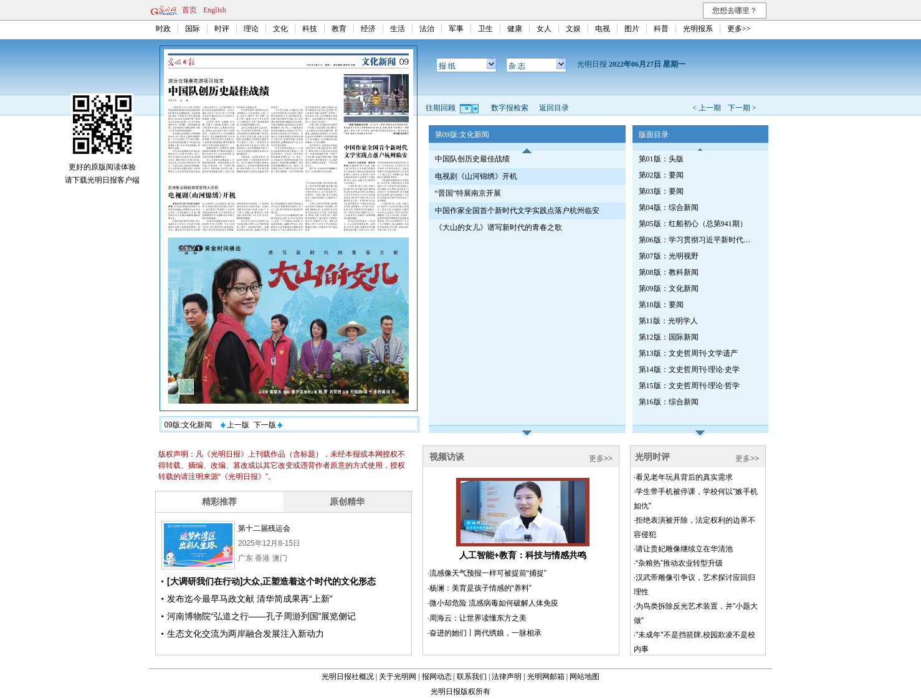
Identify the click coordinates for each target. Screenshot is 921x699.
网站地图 (584, 676)
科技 (309, 28)
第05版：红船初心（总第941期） (693, 223)
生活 (397, 28)
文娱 (573, 28)
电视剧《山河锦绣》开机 (476, 176)
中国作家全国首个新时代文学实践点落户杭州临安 (517, 210)
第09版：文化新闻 (669, 288)
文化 (280, 28)
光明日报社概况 (348, 676)
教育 (339, 28)
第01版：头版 (661, 159)
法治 (426, 28)
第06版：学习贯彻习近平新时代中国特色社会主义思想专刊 (698, 239)
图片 (631, 28)
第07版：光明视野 (669, 256)
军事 (456, 28)
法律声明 (507, 676)
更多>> (739, 28)
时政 (163, 28)
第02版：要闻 (661, 175)
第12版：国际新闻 (669, 337)
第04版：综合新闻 (669, 207)
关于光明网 (397, 676)
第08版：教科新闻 (669, 272)
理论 (251, 28)
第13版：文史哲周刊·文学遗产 (688, 353)
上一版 (235, 425)
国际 (192, 28)
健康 (514, 28)
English (214, 10)
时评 (221, 28)
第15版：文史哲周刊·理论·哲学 (689, 385)
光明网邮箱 (546, 676)
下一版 (268, 425)
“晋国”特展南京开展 (468, 193)
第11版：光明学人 (669, 320)
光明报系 (698, 28)
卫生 (485, 28)
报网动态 (437, 676)
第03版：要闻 (661, 191)
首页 (189, 10)
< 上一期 (706, 107)
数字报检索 (509, 107)
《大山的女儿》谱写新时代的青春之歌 (498, 227)
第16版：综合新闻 (669, 401)
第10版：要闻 (661, 304)
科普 (661, 28)
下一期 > (742, 107)
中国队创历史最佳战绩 (472, 159)
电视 (602, 28)
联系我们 (472, 676)
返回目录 (554, 107)
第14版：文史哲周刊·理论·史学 (689, 369)
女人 (544, 28)
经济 (368, 28)
